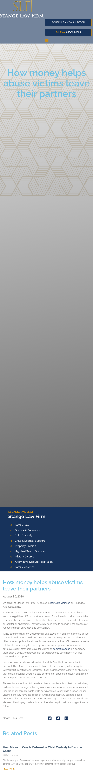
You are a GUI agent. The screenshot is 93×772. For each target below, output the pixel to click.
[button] (47, 40)
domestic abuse (61, 649)
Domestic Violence (60, 603)
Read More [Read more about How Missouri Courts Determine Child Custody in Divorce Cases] (8, 769)
